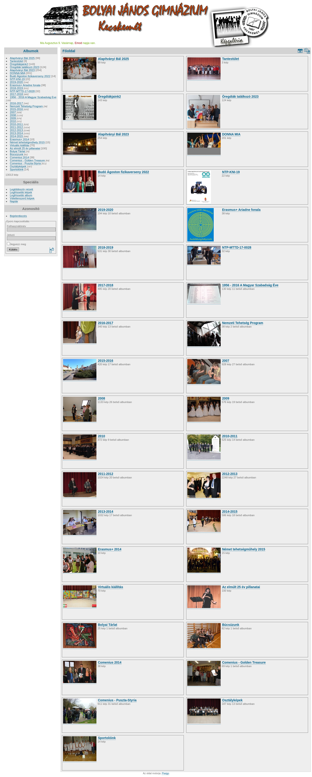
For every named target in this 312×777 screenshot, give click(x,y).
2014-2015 (16, 136)
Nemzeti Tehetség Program (26, 106)
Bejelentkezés (18, 215)
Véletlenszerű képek (22, 198)
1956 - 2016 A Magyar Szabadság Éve (33, 97)
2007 (13, 112)
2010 (13, 121)
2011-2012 (16, 127)
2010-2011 (16, 124)
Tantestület (16, 60)
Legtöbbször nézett (21, 189)
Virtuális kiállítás (19, 145)
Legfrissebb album (21, 195)
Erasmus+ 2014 (19, 139)
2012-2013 (16, 130)
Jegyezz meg (16, 244)
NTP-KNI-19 (17, 79)
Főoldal (69, 51)
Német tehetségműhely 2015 (27, 142)
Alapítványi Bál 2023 (22, 70)
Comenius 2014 (19, 157)
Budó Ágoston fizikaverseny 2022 (30, 76)
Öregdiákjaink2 (19, 64)
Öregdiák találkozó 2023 (24, 67)
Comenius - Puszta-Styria (25, 163)
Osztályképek (18, 166)
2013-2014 (16, 133)
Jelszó (11, 234)
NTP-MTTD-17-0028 (22, 91)
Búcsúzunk (16, 154)
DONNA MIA (17, 73)
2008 (13, 115)
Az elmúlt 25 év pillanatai (25, 148)
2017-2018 (16, 94)
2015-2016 (16, 109)
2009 (13, 118)
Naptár (14, 201)
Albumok (30, 51)
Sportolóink (17, 169)
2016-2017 (16, 103)
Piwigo (165, 773)
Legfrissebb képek (21, 192)
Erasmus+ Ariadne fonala (25, 85)
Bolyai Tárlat (17, 151)
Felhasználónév (16, 226)
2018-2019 (16, 88)
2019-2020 (16, 82)
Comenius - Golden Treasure (27, 160)
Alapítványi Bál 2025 (22, 57)
